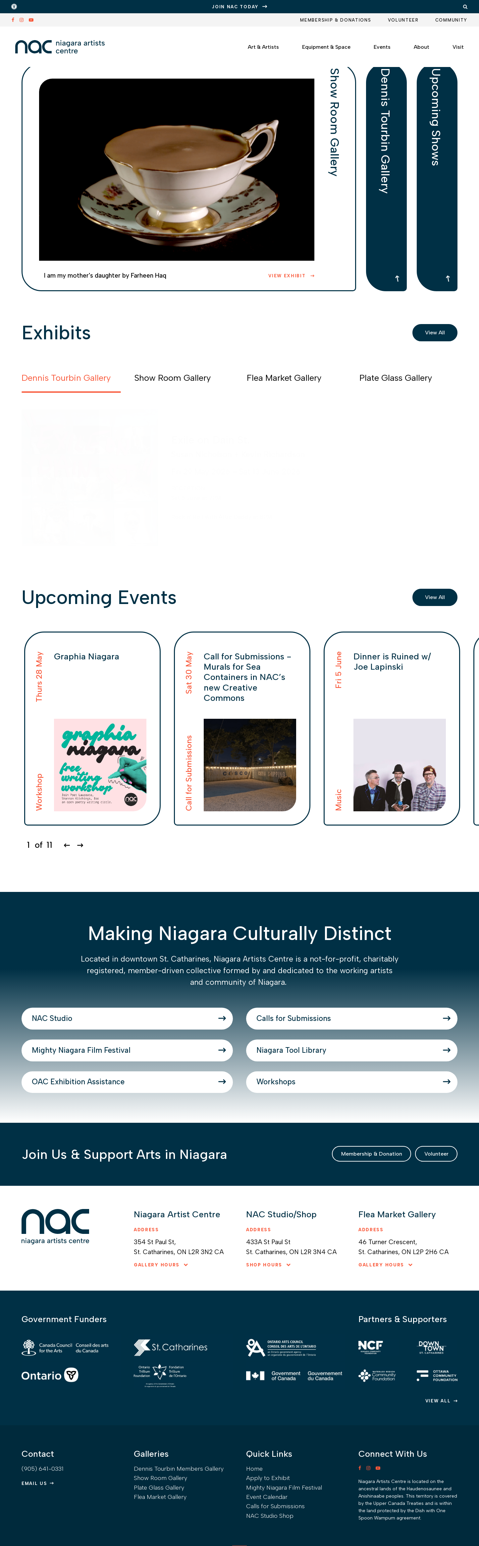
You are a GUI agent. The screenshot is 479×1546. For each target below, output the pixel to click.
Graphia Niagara (86, 656)
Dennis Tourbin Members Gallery (179, 1508)
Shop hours (264, 1310)
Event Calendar (267, 1536)
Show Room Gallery (160, 1517)
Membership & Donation (341, 1197)
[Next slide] (79, 845)
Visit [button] (450, 44)
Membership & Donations (335, 20)
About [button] (413, 44)
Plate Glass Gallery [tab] (395, 377)
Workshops (297, 1117)
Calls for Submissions (326, 1025)
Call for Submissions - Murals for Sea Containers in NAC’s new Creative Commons (248, 677)
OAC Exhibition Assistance (116, 1117)
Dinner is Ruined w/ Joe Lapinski (392, 661)
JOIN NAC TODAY (235, 6)
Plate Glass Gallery (159, 1526)
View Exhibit (287, 275)
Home (254, 1508)
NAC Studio (74, 1025)
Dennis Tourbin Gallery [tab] (386, 161)
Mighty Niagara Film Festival (120, 1071)
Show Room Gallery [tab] (336, 149)
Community (451, 20)
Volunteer (403, 20)
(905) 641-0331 (43, 1508)
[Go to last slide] (66, 845)
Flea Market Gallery (160, 1536)
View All (431, 332)
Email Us (34, 1522)
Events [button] (374, 44)
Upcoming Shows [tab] (437, 141)
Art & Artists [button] (255, 44)
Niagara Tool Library (321, 1071)
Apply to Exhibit (268, 1517)
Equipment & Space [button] (318, 44)
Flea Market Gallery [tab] (284, 377)
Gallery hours (157, 1310)
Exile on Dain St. (210, 440)
